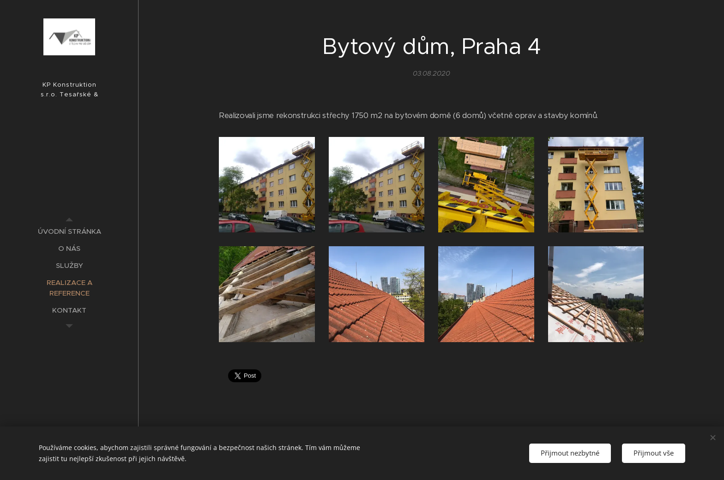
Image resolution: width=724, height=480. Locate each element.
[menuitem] (69, 231)
